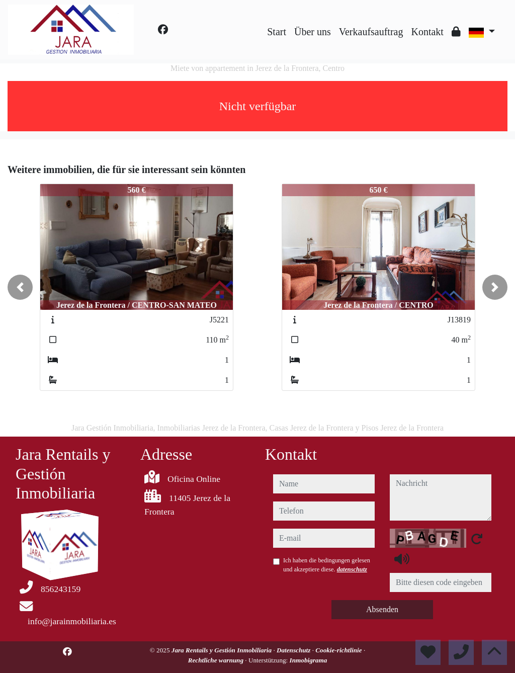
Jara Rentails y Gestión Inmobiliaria (222, 650)
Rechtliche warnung (216, 660)
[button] (20, 287)
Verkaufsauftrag (371, 31)
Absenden (382, 609)
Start (276, 31)
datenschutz (352, 569)
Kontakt (427, 31)
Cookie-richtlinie (339, 650)
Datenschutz (294, 650)
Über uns (312, 31)
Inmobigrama (308, 660)
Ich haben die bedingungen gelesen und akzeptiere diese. (326, 565)
